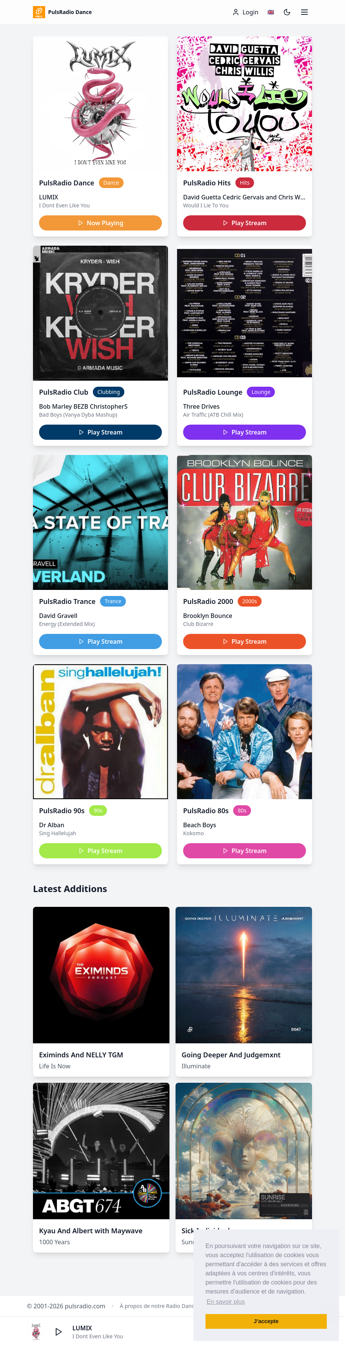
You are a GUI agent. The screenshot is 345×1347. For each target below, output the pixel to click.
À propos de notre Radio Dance (158, 1305)
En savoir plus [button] (226, 1301)
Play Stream (245, 223)
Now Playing (101, 223)
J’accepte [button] (266, 1321)
